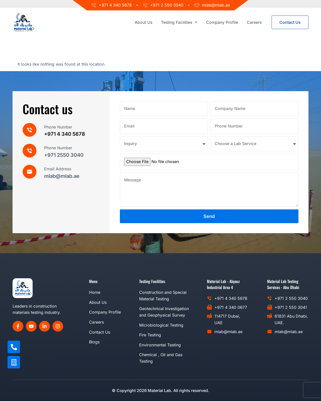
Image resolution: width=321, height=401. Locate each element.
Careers (254, 22)
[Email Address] (30, 172)
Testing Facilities (179, 22)
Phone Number (58, 126)
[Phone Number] (30, 130)
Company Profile (222, 22)
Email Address (57, 168)
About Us (143, 22)
